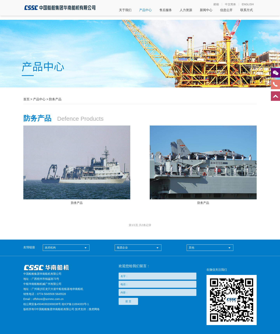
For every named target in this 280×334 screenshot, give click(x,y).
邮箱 (216, 4)
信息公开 (226, 10)
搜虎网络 (94, 309)
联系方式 (246, 10)
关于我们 (125, 10)
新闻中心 (206, 10)
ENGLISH (248, 4)
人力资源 (186, 10)
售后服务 (165, 10)
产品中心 (145, 10)
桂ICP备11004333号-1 (75, 304)
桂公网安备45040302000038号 (42, 304)
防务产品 (55, 99)
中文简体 (230, 4)
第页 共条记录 (140, 225)
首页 (26, 99)
